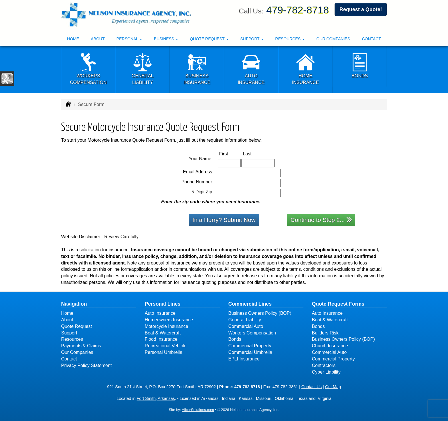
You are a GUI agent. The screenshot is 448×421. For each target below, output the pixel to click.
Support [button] (251, 39)
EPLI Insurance (243, 358)
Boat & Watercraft (163, 332)
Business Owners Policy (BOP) (259, 313)
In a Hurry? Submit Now (224, 219)
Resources (72, 339)
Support (69, 332)
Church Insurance (330, 345)
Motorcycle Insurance (166, 326)
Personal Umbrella (164, 352)
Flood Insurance (161, 339)
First (229, 153)
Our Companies (333, 39)
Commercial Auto (245, 326)
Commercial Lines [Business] (250, 304)
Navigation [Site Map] (74, 304)
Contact (371, 39)
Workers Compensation (252, 332)
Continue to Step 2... (321, 219)
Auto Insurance (160, 313)
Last (253, 153)
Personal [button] (129, 39)
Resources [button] (290, 39)
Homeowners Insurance (169, 319)
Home (73, 39)
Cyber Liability (326, 372)
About (98, 39)
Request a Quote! (360, 9)
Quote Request (76, 326)
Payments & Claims (81, 345)
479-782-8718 (297, 9)
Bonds (234, 339)
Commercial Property (249, 345)
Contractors (324, 365)
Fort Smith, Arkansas (156, 398)
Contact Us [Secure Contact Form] (311, 386)
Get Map (333, 386)
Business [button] (166, 39)
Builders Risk (325, 332)
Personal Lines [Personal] (163, 304)
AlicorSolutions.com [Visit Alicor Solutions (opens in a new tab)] (198, 410)
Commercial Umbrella (250, 352)
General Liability (244, 319)
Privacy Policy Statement (86, 365)
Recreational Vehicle (166, 345)
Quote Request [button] (209, 39)
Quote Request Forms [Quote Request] (338, 304)
